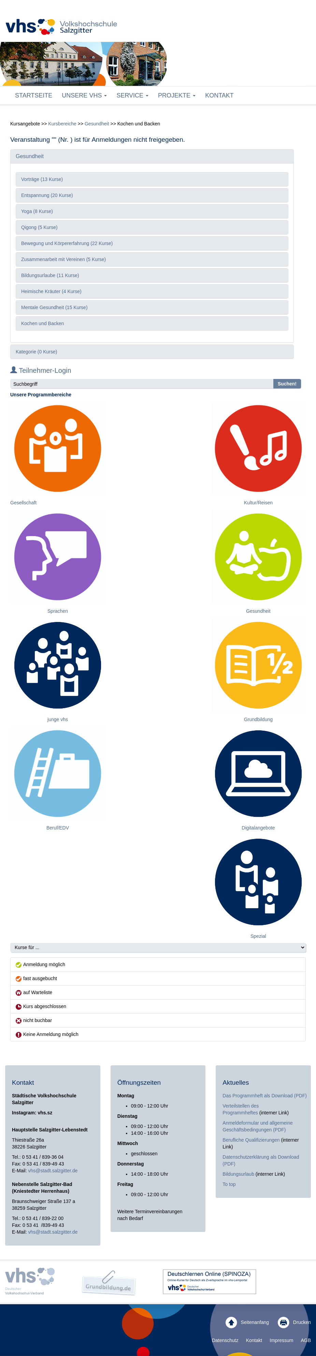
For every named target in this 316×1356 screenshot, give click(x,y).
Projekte (177, 95)
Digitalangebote (258, 828)
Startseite (33, 95)
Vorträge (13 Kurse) (42, 179)
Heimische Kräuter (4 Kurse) (51, 291)
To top (228, 1184)
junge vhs (57, 719)
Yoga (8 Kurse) (37, 211)
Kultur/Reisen (258, 502)
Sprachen (57, 611)
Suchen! (287, 383)
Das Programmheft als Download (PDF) (264, 1095)
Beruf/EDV (57, 828)
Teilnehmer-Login (40, 370)
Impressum (281, 1340)
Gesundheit (97, 123)
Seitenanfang (247, 1322)
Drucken (294, 1322)
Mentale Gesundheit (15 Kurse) (54, 307)
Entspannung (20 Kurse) (47, 195)
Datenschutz (225, 1340)
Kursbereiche (62, 123)
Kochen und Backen (42, 323)
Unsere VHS (84, 95)
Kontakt (219, 95)
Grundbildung (258, 719)
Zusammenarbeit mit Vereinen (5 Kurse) (63, 259)
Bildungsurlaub (238, 1174)
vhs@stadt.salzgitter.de (52, 1170)
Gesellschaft (23, 502)
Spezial (258, 936)
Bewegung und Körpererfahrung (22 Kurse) (67, 243)
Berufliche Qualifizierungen (251, 1140)
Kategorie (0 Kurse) (36, 351)
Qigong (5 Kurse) (39, 227)
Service (132, 95)
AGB (306, 1340)
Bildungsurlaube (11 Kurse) (50, 275)
